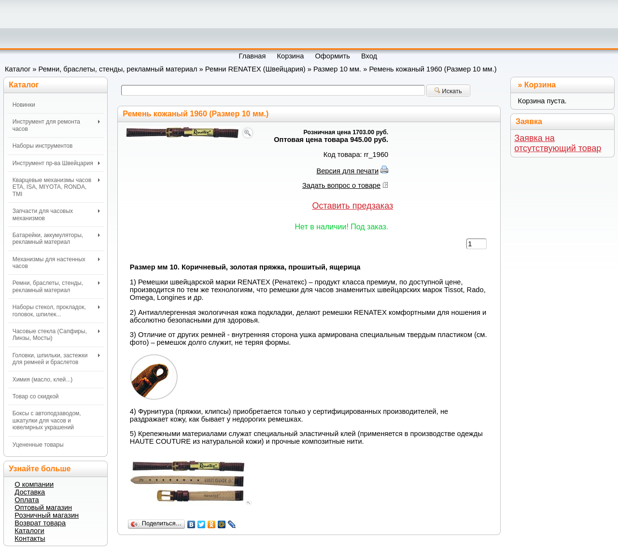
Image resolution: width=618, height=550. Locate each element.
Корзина (540, 85)
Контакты (29, 538)
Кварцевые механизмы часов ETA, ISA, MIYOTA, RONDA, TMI (56, 187)
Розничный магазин (46, 515)
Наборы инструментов (43, 145)
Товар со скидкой (36, 396)
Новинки (24, 104)
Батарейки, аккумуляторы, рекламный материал (56, 238)
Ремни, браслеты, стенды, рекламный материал (118, 69)
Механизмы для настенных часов (56, 262)
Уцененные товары (38, 444)
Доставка (29, 492)
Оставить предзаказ (352, 206)
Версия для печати (347, 171)
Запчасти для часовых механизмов (56, 214)
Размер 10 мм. (337, 69)
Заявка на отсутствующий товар (557, 143)
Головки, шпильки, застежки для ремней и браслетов (56, 359)
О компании (34, 484)
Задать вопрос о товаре (341, 185)
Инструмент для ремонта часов (56, 125)
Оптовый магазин (43, 507)
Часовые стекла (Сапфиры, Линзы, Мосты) (56, 334)
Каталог (17, 69)
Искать (448, 91)
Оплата (26, 500)
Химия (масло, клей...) (43, 379)
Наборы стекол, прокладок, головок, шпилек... (56, 310)
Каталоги (29, 531)
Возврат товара (40, 523)
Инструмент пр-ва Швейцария (56, 163)
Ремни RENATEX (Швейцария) (255, 69)
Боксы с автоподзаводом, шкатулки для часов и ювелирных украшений (47, 420)
